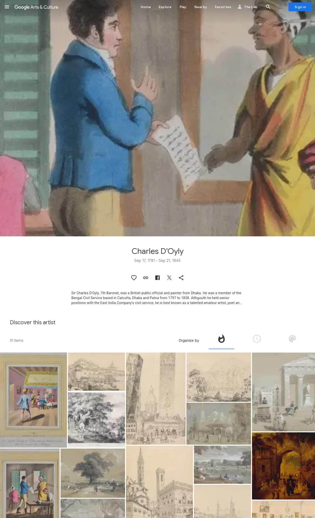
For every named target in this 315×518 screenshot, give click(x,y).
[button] (7, 7)
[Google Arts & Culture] (36, 7)
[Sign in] (300, 6)
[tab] (221, 340)
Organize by (189, 340)
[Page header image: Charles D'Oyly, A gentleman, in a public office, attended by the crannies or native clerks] (157, 118)
